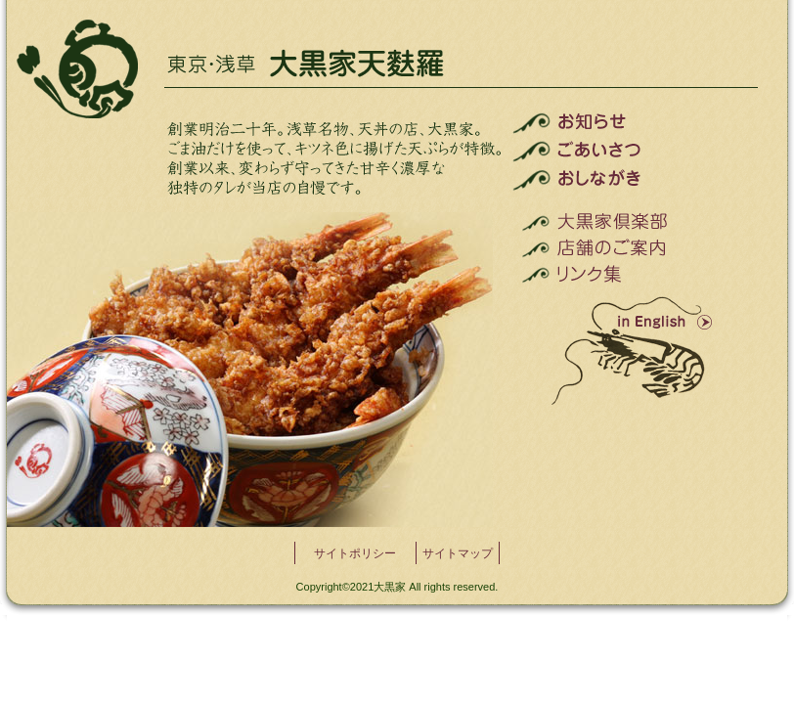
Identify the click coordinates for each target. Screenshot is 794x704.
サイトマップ (457, 553)
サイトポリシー (355, 553)
